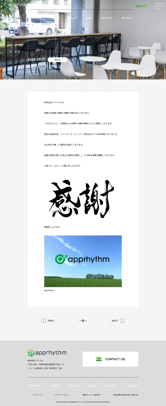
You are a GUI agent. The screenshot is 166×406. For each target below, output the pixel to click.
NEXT (118, 320)
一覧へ (83, 320)
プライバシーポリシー (62, 395)
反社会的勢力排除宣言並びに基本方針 (125, 395)
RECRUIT (127, 18)
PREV (48, 320)
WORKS (55, 18)
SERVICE (72, 18)
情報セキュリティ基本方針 (91, 395)
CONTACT (106, 18)
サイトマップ (37, 395)
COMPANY (36, 18)
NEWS (89, 18)
